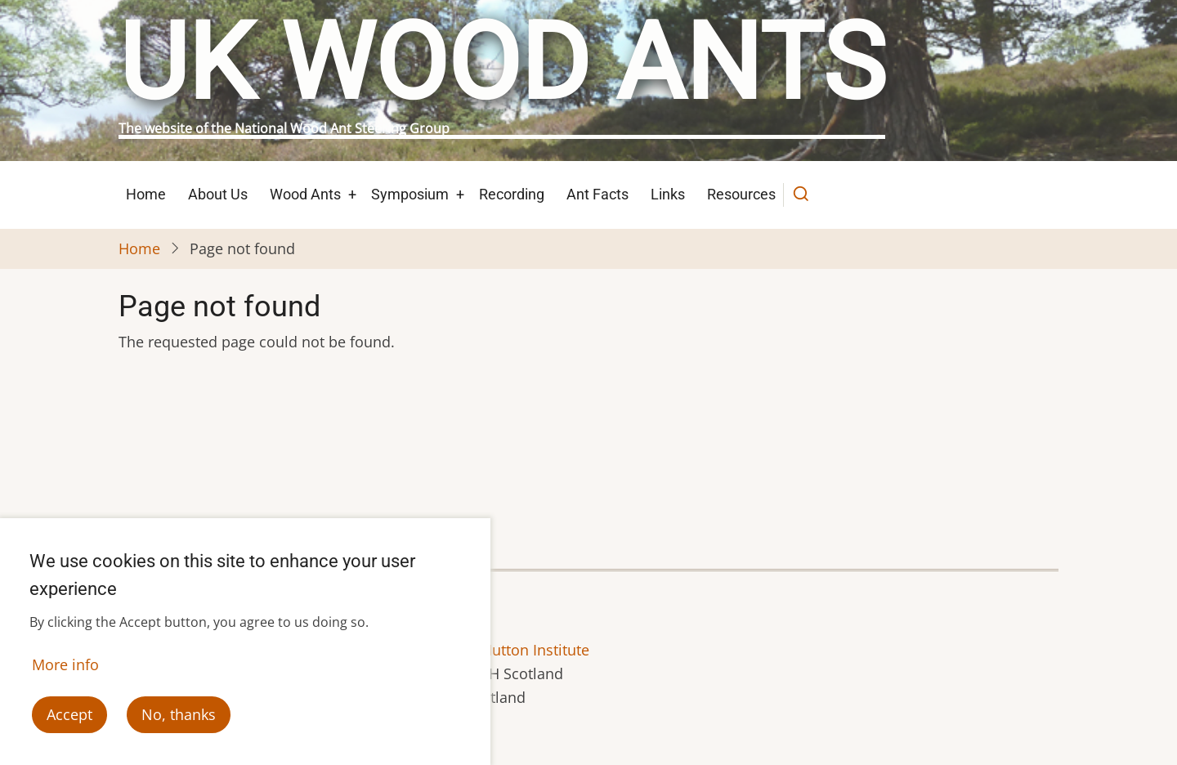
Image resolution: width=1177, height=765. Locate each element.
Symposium (410, 194)
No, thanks (178, 718)
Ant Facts (597, 194)
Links (668, 194)
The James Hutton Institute (497, 650)
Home (146, 194)
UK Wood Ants (502, 63)
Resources (741, 194)
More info (65, 669)
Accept (69, 718)
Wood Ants (305, 194)
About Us (218, 194)
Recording (511, 194)
